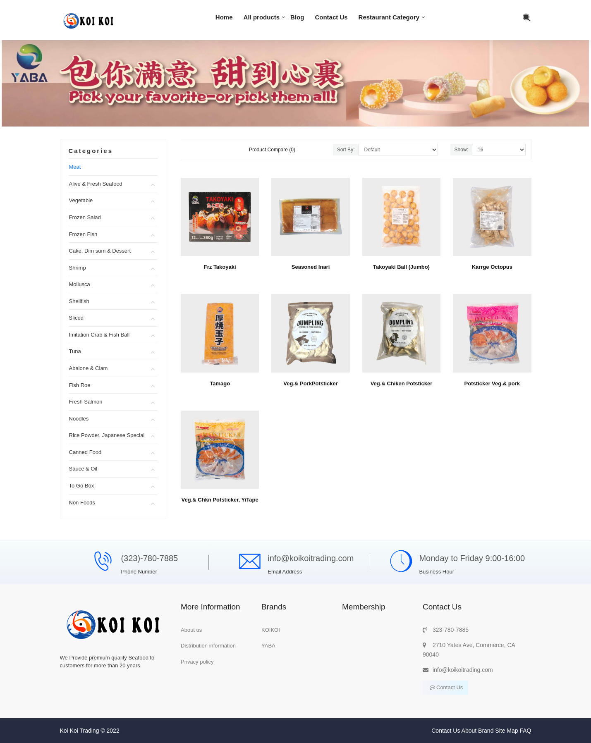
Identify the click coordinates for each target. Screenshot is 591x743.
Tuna (75, 351)
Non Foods (82, 502)
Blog (297, 17)
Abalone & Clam (88, 368)
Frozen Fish (83, 234)
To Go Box (81, 486)
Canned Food (85, 452)
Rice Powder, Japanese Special (107, 435)
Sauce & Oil (83, 469)
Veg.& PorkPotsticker (310, 383)
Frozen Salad (85, 217)
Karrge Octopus (492, 267)
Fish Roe (80, 385)
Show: (461, 150)
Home (224, 17)
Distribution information (208, 646)
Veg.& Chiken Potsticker (402, 383)
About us (191, 630)
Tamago (220, 383)
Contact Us (331, 17)
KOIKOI (270, 630)
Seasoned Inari (311, 267)
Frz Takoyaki (220, 267)
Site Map (506, 730)
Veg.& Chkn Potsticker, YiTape (220, 500)
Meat (75, 167)
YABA (268, 646)
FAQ (525, 730)
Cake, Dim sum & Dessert (100, 251)
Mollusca (79, 284)
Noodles (79, 419)
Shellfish (79, 301)
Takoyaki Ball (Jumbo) (401, 267)
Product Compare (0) (272, 150)
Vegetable (81, 200)
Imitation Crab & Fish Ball (99, 335)
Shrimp (77, 268)
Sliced (76, 318)
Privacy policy (197, 662)
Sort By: (346, 150)
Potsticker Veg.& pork (492, 383)
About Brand (478, 730)
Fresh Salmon (86, 402)
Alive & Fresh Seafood (95, 184)
